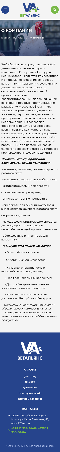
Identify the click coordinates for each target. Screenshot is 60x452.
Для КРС (30, 382)
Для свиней (30, 387)
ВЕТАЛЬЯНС (20, 37)
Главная (5, 37)
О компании (37, 37)
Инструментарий (30, 393)
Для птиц (30, 376)
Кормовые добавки (30, 398)
